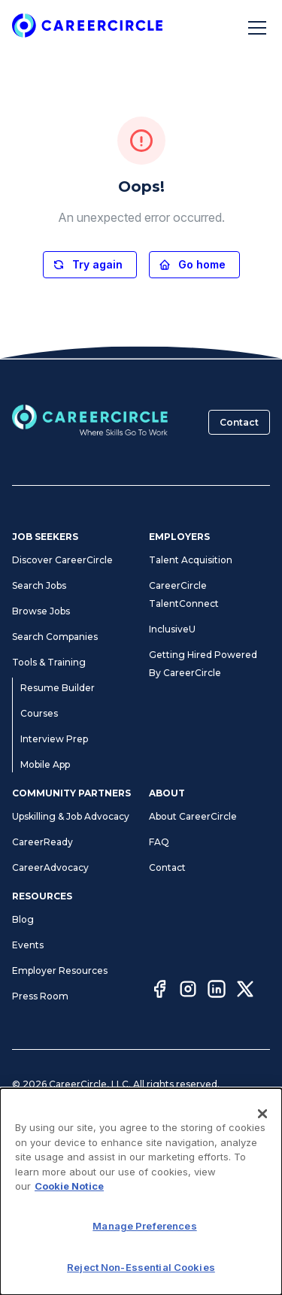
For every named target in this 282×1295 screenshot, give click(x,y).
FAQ (159, 842)
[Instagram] (188, 991)
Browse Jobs (41, 611)
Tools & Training (49, 662)
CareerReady (42, 842)
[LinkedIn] (216, 991)
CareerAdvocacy (50, 867)
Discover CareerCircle (62, 560)
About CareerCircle (193, 816)
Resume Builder (57, 687)
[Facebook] (159, 991)
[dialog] (141, 1191)
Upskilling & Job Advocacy (70, 816)
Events (28, 945)
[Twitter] (245, 991)
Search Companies (55, 636)
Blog (23, 919)
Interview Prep (54, 739)
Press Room (40, 996)
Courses (39, 713)
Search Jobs (39, 585)
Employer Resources (60, 970)
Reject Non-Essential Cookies (141, 1267)
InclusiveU (172, 629)
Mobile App (45, 764)
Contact (239, 422)
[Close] (262, 1114)
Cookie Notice (69, 1186)
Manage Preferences (144, 1226)
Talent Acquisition (190, 560)
